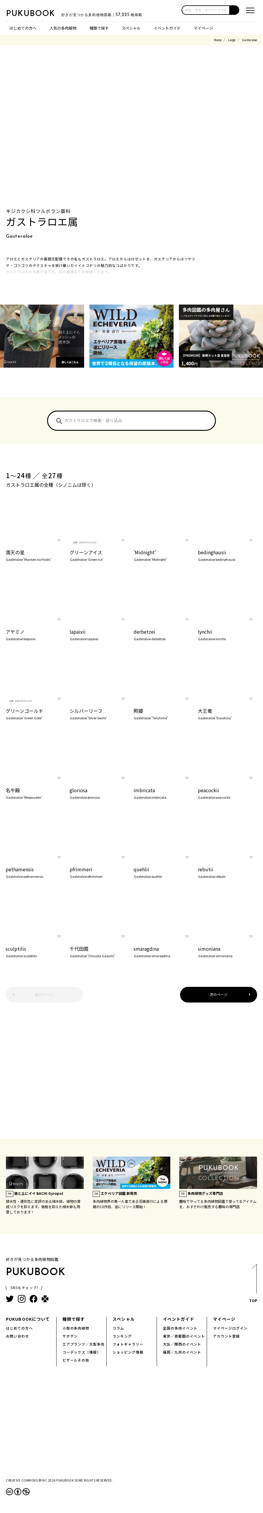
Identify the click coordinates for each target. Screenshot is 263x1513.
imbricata (163, 793)
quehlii (163, 872)
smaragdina (163, 951)
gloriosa (99, 793)
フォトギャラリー (128, 1344)
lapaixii (99, 634)
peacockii (227, 793)
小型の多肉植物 (75, 1328)
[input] (206, 10)
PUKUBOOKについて (28, 1319)
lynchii (227, 634)
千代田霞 (99, 951)
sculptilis (35, 951)
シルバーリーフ (99, 713)
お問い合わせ (17, 1336)
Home (218, 40)
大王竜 (227, 713)
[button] (234, 10)
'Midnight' (163, 555)
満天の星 (35, 555)
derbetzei (163, 634)
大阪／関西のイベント (182, 1344)
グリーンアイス (99, 555)
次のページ (218, 994)
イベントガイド (167, 28)
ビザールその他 (75, 1359)
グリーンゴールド (35, 713)
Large (231, 40)
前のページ (44, 994)
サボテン (70, 1336)
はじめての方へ (22, 28)
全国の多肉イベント (180, 1328)
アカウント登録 (226, 1336)
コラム (118, 1328)
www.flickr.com (88, 542)
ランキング (122, 1336)
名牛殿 (35, 793)
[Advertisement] (131, 1073)
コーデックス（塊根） (81, 1352)
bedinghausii (227, 555)
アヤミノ (35, 634)
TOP (252, 1285)
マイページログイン (230, 1328)
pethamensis (35, 872)
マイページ (203, 28)
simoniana (227, 951)
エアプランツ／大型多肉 (83, 1344)
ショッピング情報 (128, 1352)
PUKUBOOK (35, 13)
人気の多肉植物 (62, 28)
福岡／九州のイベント (182, 1352)
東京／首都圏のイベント (184, 1336)
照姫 (163, 713)
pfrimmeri (99, 872)
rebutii (227, 872)
